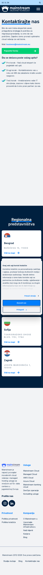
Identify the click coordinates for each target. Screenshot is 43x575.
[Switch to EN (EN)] (8, 2)
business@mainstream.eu (18, 44)
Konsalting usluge (31, 494)
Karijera (26, 534)
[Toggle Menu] (38, 9)
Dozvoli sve (21, 303)
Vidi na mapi (9, 253)
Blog (25, 537)
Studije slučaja (9, 561)
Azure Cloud (28, 481)
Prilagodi (22, 310)
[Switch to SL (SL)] (6, 2)
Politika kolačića (9, 522)
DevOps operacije (31, 490)
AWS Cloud (28, 478)
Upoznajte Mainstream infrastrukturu (29, 524)
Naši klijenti (28, 530)
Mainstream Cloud (31, 471)
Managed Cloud (30, 474)
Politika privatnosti (10, 519)
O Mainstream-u (30, 519)
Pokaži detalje (30, 296)
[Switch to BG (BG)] (3, 2)
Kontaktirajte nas (32, 561)
